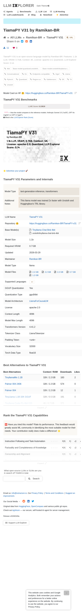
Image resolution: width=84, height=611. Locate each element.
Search (34, 478)
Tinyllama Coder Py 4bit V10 (18, 403)
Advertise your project (15, 171)
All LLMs (16, 37)
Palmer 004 (10, 390)
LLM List (41, 12)
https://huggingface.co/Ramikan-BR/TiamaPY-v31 (49, 93)
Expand (42, 408)
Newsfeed (46, 15)
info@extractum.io (19, 493)
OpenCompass (37, 506)
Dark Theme (43, 6)
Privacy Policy (37, 493)
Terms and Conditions (54, 493)
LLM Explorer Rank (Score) (23, 117)
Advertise (62, 15)
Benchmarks (24, 12)
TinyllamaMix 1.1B (13, 377)
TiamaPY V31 (55, 37)
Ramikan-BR (34, 37)
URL (70, 38)
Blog (31, 15)
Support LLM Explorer (16, 523)
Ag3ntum (16, 510)
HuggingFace (24, 506)
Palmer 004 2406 (13, 384)
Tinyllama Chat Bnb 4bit (43, 230)
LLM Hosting (57, 12)
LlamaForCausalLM (38, 301)
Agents (8, 12)
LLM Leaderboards (13, 15)
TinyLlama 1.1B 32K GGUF (18, 397)
